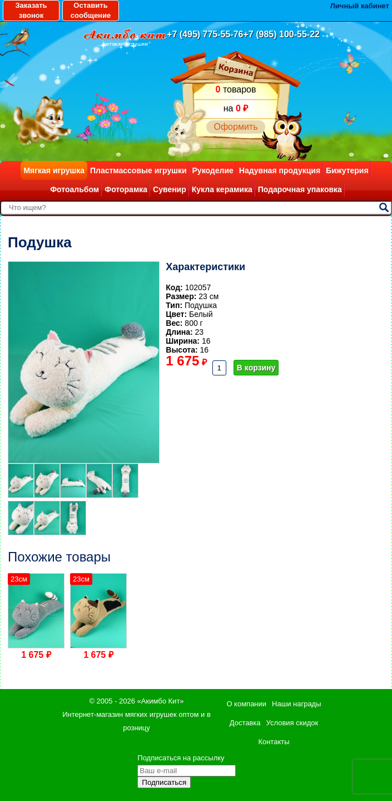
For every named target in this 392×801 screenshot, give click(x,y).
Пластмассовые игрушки (138, 170)
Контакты (273, 741)
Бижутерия (347, 170)
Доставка (245, 723)
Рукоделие (213, 170)
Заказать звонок (31, 10)
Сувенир (169, 189)
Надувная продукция (279, 170)
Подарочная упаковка (300, 189)
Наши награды (296, 704)
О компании (246, 704)
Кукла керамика (222, 189)
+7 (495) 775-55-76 (205, 34)
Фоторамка (126, 189)
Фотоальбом (74, 189)
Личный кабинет (359, 6)
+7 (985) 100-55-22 (282, 34)
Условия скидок (292, 723)
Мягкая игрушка (54, 170)
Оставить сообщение (91, 10)
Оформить (235, 126)
